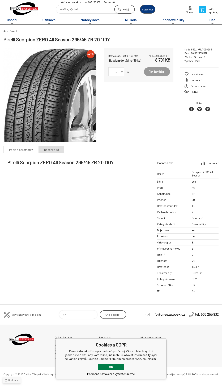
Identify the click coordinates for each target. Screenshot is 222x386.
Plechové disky (172, 20)
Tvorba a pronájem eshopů (170, 374)
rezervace (147, 9)
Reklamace (105, 337)
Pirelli (198, 60)
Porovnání (196, 79)
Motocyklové (90, 20)
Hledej (125, 9)
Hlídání (194, 92)
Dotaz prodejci (198, 86)
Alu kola (130, 20)
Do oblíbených (198, 73)
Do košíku (157, 71)
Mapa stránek (211, 374)
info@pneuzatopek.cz (70, 2)
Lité (212, 20)
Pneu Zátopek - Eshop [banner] (24, 8)
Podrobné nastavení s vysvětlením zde (111, 374)
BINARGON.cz (193, 374)
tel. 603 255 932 (92, 2)
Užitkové (49, 20)
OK (111, 367)
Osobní (12, 20)
